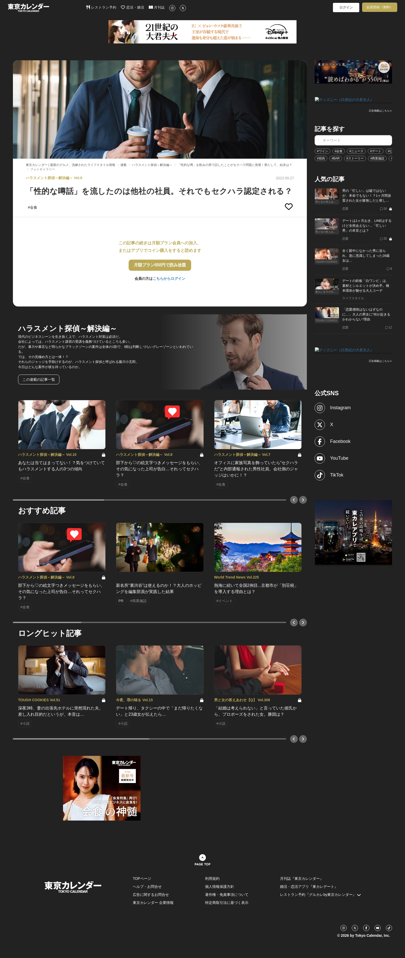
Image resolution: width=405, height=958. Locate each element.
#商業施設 (377, 158)
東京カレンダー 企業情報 (153, 902)
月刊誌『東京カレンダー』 (301, 878)
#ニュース (356, 150)
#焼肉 (321, 158)
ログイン (346, 7)
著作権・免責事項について (226, 894)
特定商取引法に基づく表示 (226, 902)
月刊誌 (157, 7)
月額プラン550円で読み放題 (160, 265)
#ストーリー (355, 158)
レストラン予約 (101, 7)
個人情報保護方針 (219, 886)
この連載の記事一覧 (38, 379)
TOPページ (142, 878)
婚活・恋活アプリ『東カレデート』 (309, 886)
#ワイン (322, 150)
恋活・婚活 (132, 7)
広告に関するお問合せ (151, 894)
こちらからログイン (169, 278)
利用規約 (212, 878)
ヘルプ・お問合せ (147, 886)
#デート (375, 150)
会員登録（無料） (379, 7)
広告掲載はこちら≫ (380, 110)
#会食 (339, 150)
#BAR (336, 158)
